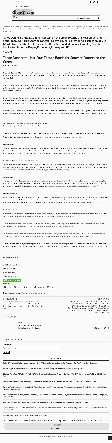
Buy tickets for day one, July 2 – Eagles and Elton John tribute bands (25, 123)
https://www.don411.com (31, 328)
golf (24, 244)
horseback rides (48, 244)
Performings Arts (39, 293)
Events (7, 293)
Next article (103, 299)
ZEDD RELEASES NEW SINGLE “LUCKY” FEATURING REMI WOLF (25, 415)
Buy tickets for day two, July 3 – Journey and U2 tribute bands (22, 126)
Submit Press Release (22, 6)
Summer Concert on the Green (32, 246)
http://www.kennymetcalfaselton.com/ (56, 170)
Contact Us (17, 2)
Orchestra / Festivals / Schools (24, 293)
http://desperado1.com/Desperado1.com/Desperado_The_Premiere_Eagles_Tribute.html (56, 153)
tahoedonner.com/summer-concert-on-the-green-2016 (63, 137)
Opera (12, 293)
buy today (104, 246)
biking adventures (35, 244)
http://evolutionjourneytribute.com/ (86, 186)
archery (55, 244)
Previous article (10, 299)
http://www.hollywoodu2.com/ (87, 202)
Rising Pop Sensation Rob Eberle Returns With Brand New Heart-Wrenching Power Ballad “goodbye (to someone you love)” (46, 402)
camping (64, 244)
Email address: (7, 344)
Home (12, 26)
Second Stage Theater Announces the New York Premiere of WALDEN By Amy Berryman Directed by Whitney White (43, 369)
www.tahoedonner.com (10, 276)
